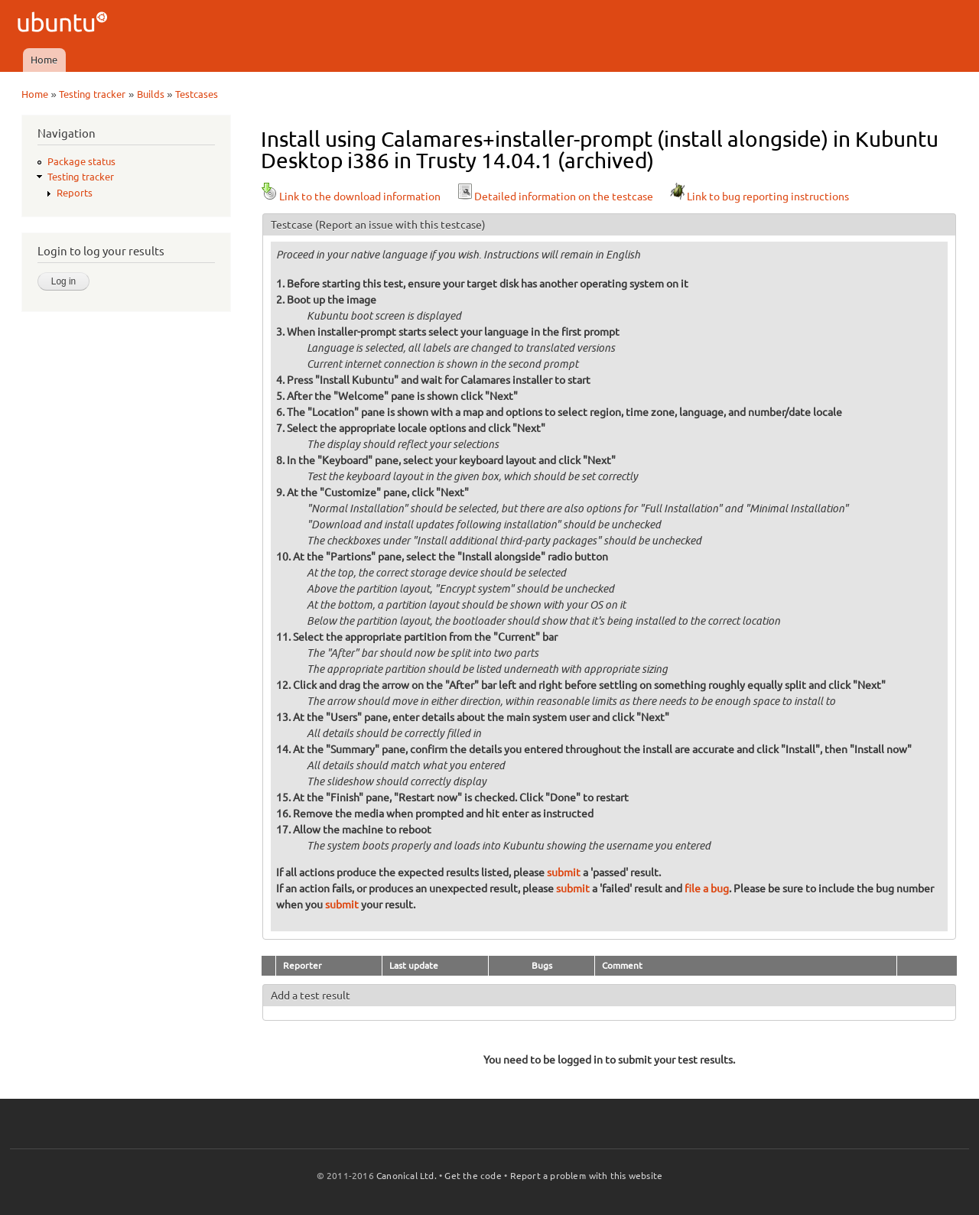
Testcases (196, 94)
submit (564, 872)
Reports (75, 192)
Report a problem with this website (586, 1176)
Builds (150, 94)
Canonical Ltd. (406, 1176)
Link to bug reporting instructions (758, 196)
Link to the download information (351, 196)
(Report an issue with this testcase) (400, 225)
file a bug (707, 888)
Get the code (472, 1176)
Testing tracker (92, 94)
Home (44, 59)
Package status (81, 161)
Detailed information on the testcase (554, 196)
